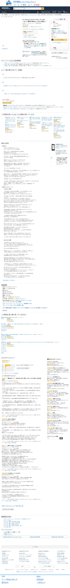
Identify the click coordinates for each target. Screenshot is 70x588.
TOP (3, 576)
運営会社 (5, 582)
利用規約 (40, 579)
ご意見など (41, 582)
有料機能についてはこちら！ (24, 1)
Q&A (38, 576)
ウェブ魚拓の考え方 (9, 579)
